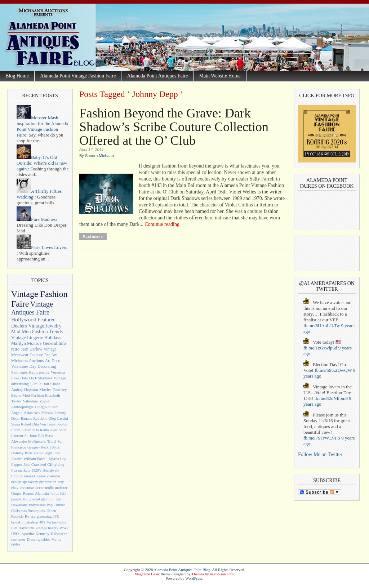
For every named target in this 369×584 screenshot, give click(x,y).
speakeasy (30, 482)
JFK (56, 516)
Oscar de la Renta (35, 430)
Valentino (30, 401)
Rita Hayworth (22, 528)
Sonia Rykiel (21, 424)
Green (51, 511)
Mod (26, 395)
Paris (28, 453)
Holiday (17, 453)
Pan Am (51, 355)
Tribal (52, 441)
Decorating (46, 366)
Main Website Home (220, 76)
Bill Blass (45, 436)
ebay (14, 488)
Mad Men (21, 331)
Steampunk (36, 511)
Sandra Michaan (99, 155)
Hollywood (23, 319)
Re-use (30, 516)
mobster (61, 488)
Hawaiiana (19, 505)
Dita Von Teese (43, 424)
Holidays (52, 337)
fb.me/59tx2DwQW (333, 370)
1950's (54, 447)
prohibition (47, 482)
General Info (54, 343)
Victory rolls (56, 522)
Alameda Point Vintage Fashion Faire (78, 76)
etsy (61, 482)
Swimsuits (19, 372)
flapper (16, 465)
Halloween (59, 534)
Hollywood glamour (38, 499)
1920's (36, 470)
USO (15, 534)
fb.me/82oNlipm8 (331, 398)
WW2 (63, 528)
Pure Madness (37, 219)
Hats (24, 378)
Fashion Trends (47, 331)
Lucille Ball (39, 384)
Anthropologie (22, 407)
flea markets (20, 470)
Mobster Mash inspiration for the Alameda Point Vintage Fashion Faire (42, 126)
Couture (36, 355)
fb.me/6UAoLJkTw (321, 325)
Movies (45, 389)
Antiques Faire (30, 312)
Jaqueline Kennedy (34, 534)
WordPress (193, 578)
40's (42, 522)
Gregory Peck (38, 447)
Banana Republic (34, 418)
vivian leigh (43, 453)
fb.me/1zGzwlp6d (320, 348)
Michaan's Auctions (27, 360)
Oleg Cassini (58, 418)
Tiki (58, 499)
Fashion (37, 395)
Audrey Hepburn (24, 389)
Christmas (19, 511)
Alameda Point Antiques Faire (157, 76)
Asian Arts (32, 413)
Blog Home (17, 76)
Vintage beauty (46, 528)
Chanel (56, 384)
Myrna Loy (57, 459)
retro (15, 349)
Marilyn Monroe (26, 343)
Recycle (17, 516)
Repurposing (39, 372)
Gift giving (55, 465)
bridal (15, 522)
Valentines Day (23, 366)
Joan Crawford (34, 465)
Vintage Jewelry (44, 326)
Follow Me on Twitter (320, 454)
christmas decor (32, 488)
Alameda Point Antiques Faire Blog (182, 569)
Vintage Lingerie (27, 337)
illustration (29, 522)
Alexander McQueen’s (28, 441)
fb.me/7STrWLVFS (321, 438)
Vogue (44, 401)
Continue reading (162, 224)
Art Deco (52, 360)
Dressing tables (38, 539)
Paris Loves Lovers (42, 247)
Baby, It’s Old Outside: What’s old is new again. (42, 163)
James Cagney (35, 476)
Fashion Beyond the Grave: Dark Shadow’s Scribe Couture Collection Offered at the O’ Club (173, 127)
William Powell (35, 459)
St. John (31, 436)
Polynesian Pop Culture (47, 505)
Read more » (93, 236)
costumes (18, 539)
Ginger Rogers (22, 493)
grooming (44, 516)
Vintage (41, 304)
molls (49, 488)
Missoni (47, 413)
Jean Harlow (32, 349)
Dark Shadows (40, 378)
